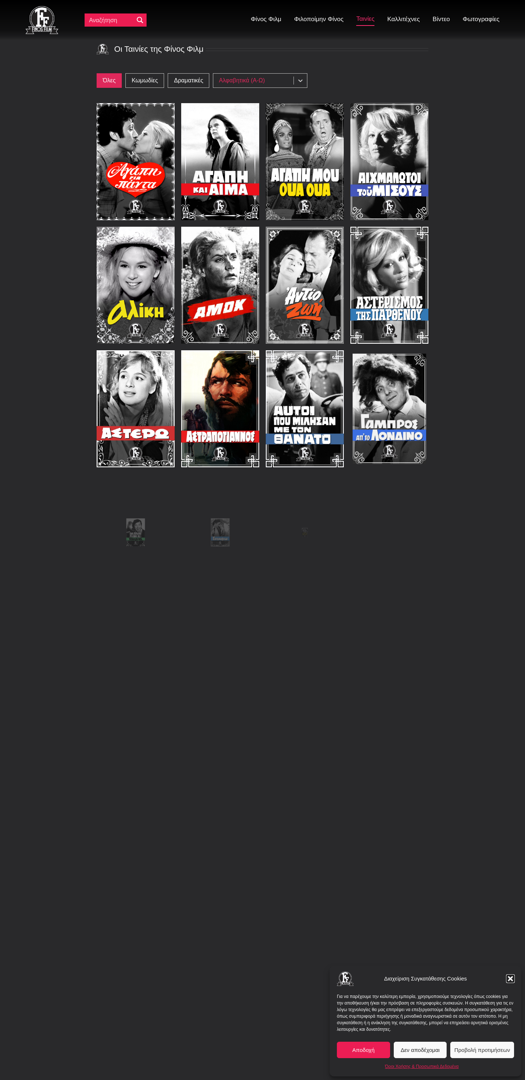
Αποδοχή (363, 1050)
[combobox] (255, 80)
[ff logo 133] (42, 8)
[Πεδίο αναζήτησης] (111, 20)
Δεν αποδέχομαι (420, 1050)
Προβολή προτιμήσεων (482, 1050)
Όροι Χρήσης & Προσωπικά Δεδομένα (422, 1066)
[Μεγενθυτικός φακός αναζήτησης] (140, 20)
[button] (510, 978)
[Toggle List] (300, 81)
